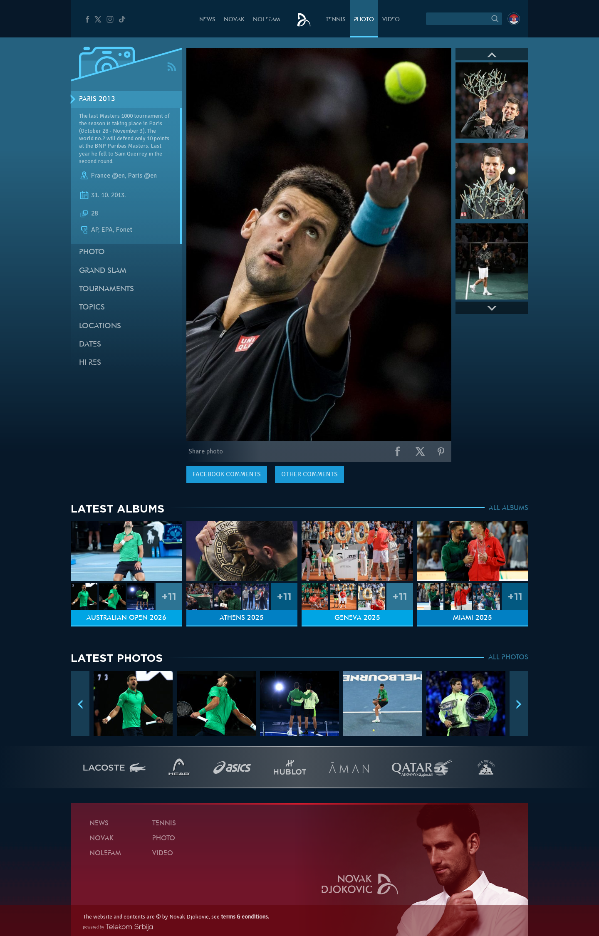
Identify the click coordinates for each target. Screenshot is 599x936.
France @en (108, 175)
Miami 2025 (472, 618)
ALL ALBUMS (508, 508)
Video (391, 20)
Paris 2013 (97, 99)
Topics (92, 308)
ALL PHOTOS (508, 657)
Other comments (309, 474)
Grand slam (102, 271)
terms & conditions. (245, 916)
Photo (364, 20)
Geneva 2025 (357, 618)
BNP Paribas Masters (121, 145)
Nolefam (266, 20)
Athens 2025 (242, 618)
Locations (100, 326)
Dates (90, 345)
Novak (234, 20)
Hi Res (90, 363)
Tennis (336, 20)
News (207, 20)
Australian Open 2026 (126, 618)
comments (227, 474)
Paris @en (142, 175)
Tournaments (106, 289)
